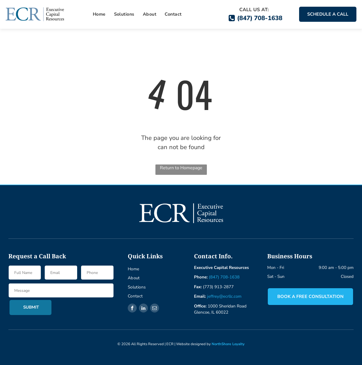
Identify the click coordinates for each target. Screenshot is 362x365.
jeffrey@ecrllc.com (224, 296)
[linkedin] (143, 309)
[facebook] (132, 309)
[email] (154, 309)
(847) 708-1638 (224, 277)
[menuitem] (99, 14)
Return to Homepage (181, 168)
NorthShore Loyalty (228, 344)
